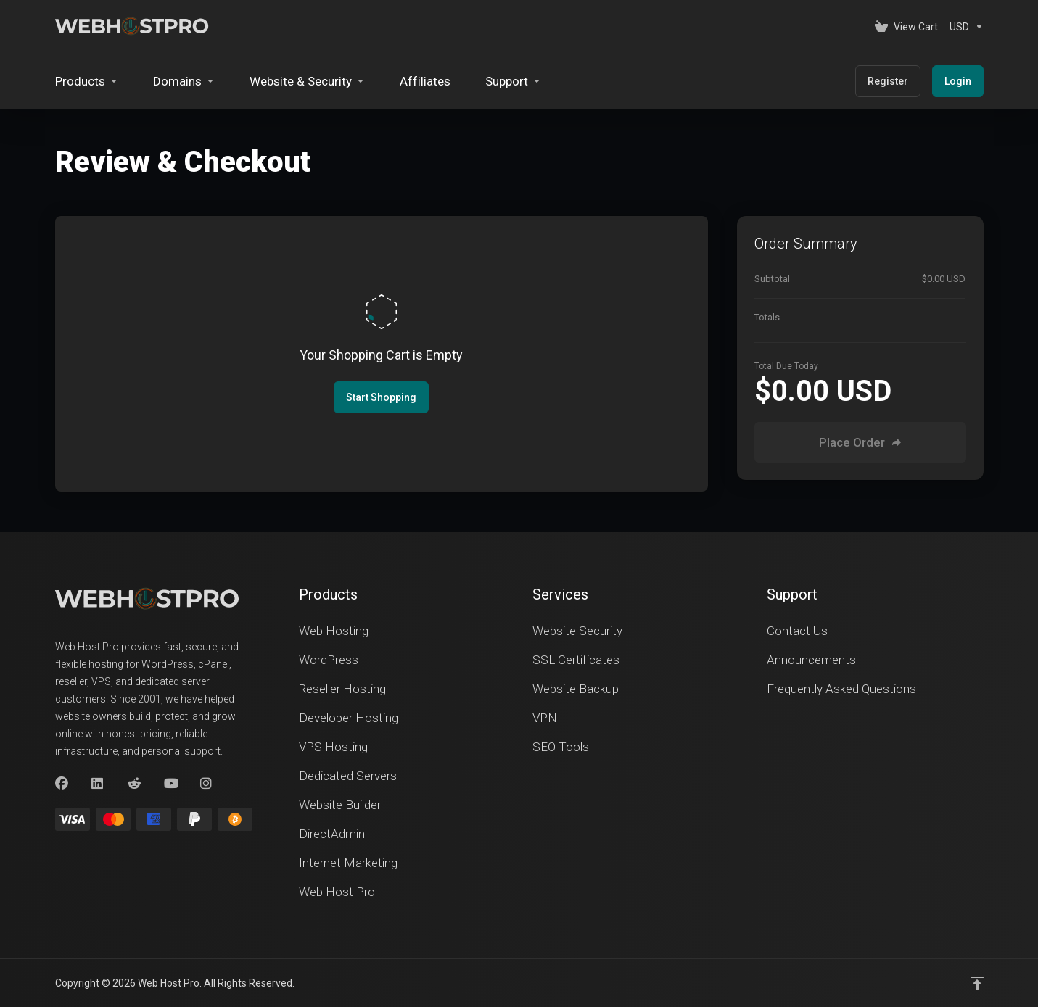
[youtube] (170, 783)
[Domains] (184, 81)
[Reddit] (134, 783)
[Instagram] (207, 783)
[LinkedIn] (98, 783)
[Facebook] (62, 783)
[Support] (513, 81)
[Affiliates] (425, 81)
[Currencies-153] (964, 27)
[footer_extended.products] (87, 81)
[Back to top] (977, 983)
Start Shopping (381, 397)
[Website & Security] (307, 81)
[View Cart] (906, 27)
